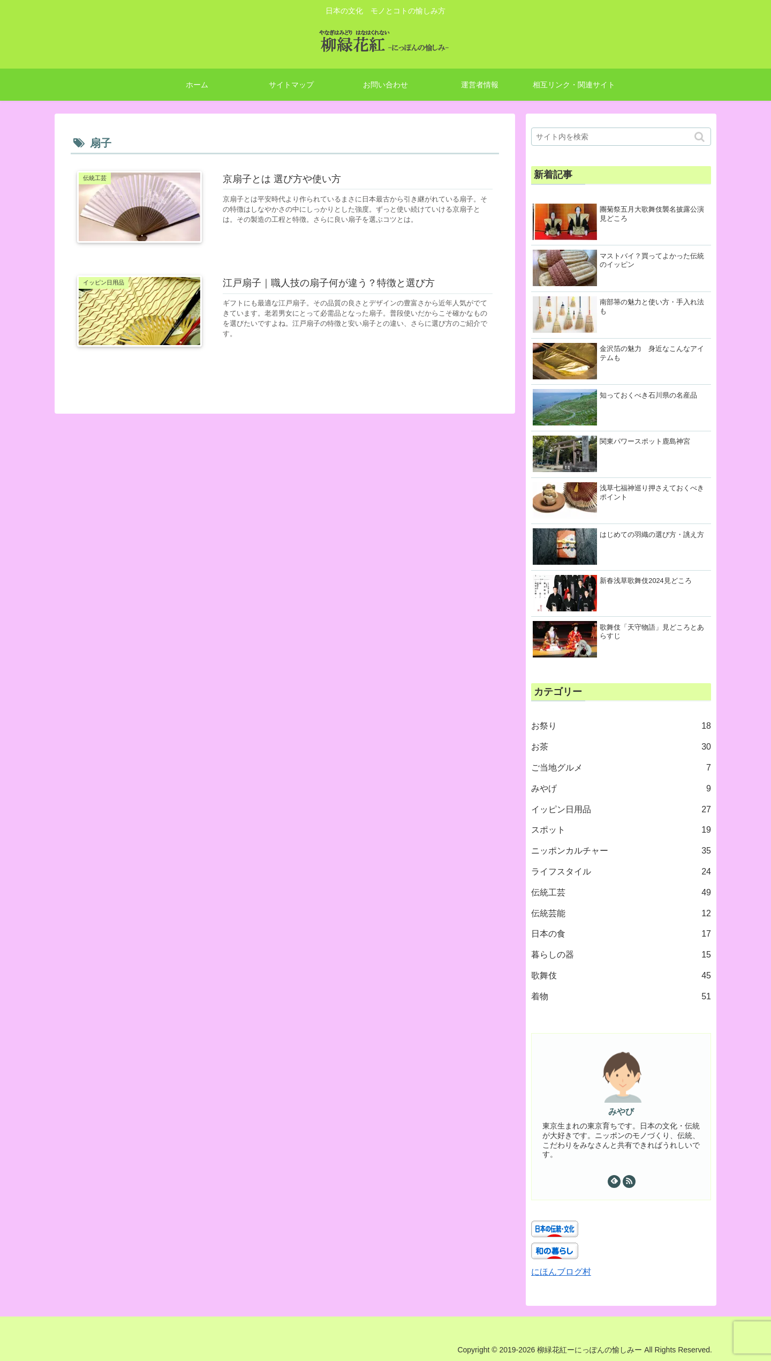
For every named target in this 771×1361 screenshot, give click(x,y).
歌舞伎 (621, 976)
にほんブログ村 (561, 1271)
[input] (621, 137)
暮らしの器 (621, 955)
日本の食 (621, 934)
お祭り (621, 726)
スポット (621, 830)
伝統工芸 (621, 893)
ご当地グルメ (621, 768)
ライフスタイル (621, 872)
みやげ (621, 789)
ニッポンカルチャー (621, 851)
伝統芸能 (621, 914)
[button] (700, 137)
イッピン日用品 (621, 810)
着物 (621, 997)
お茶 (621, 747)
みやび (621, 1111)
